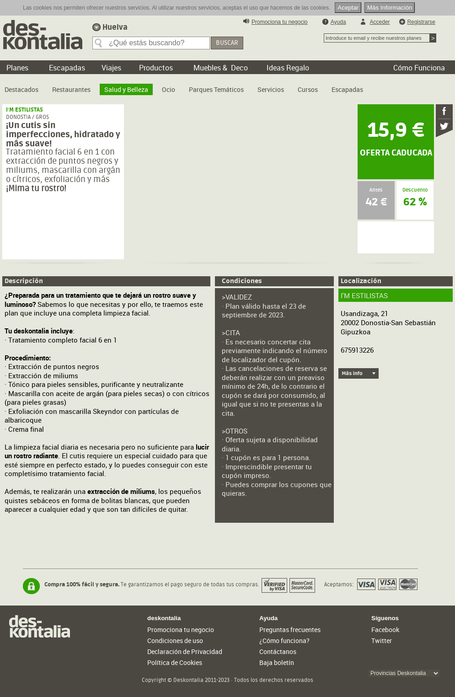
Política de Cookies (174, 662)
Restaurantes (71, 89)
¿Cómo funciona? (284, 640)
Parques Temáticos (216, 89)
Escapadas (347, 89)
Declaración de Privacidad (184, 651)
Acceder (380, 22)
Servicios (270, 89)
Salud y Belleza (126, 89)
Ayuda (338, 22)
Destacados (21, 89)
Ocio (168, 89)
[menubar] (186, 86)
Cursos (308, 89)
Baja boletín (276, 662)
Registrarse (421, 22)
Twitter (381, 640)
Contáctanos (277, 651)
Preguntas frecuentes (290, 629)
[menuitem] (21, 86)
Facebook (385, 629)
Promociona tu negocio (280, 22)
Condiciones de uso (175, 640)
